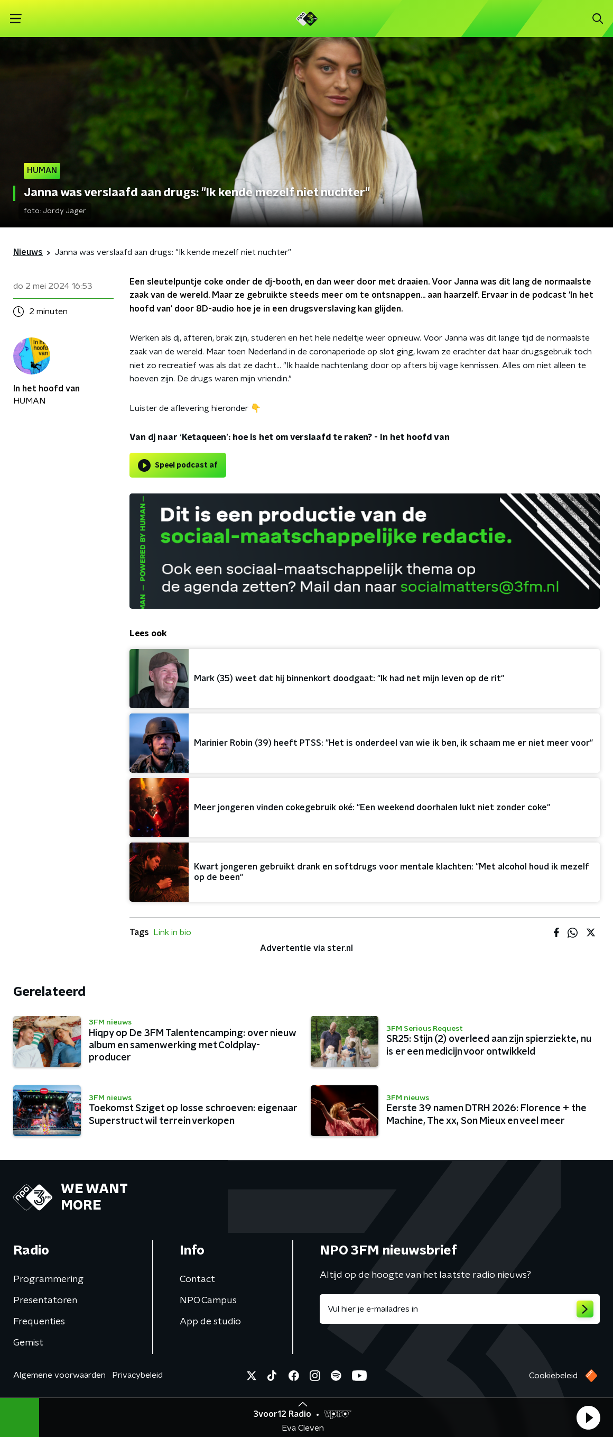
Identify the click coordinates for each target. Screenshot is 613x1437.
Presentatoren (45, 1300)
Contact (197, 1279)
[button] (588, 1417)
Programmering (48, 1279)
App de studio (210, 1321)
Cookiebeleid (553, 1375)
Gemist (28, 1343)
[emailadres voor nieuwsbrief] (460, 1309)
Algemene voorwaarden (59, 1375)
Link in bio (172, 932)
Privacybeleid (137, 1375)
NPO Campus (208, 1300)
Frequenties (39, 1321)
